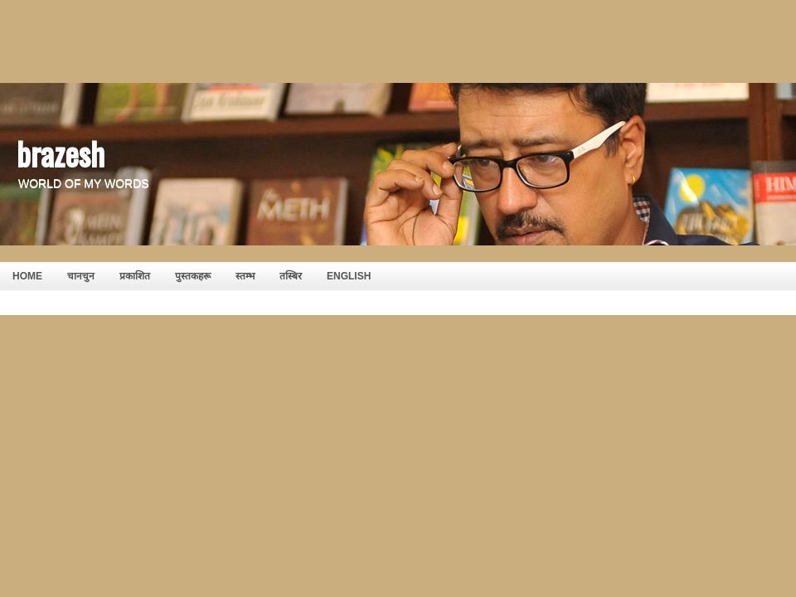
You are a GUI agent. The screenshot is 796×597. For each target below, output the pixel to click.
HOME (27, 276)
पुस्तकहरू (193, 276)
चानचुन (81, 276)
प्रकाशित (134, 276)
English (349, 276)
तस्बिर (290, 276)
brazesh (60, 152)
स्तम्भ (245, 276)
